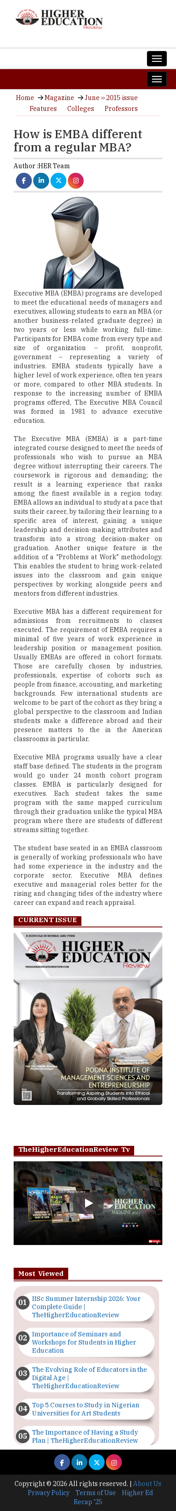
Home (25, 98)
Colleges (80, 109)
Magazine (59, 98)
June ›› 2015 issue (111, 98)
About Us (147, 1484)
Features (43, 109)
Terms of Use (95, 1493)
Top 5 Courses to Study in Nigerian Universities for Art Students (85, 1409)
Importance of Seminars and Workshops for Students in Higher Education (84, 1342)
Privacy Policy (49, 1493)
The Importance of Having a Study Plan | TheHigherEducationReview (85, 1436)
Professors (121, 109)
